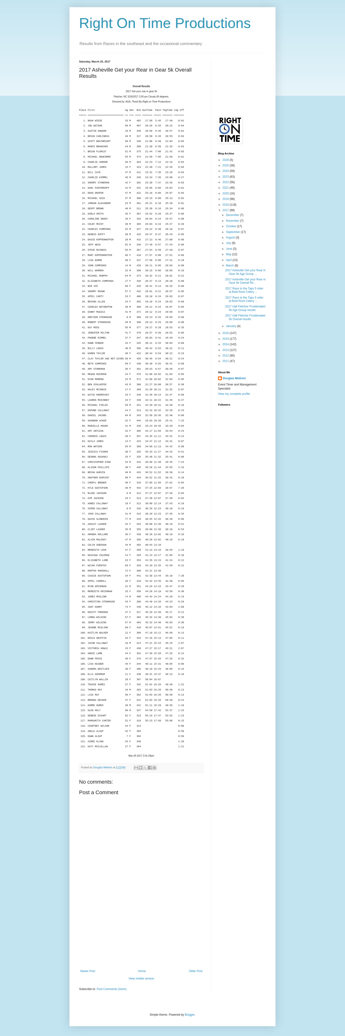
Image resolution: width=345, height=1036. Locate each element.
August (231, 237)
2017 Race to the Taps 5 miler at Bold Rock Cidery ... (244, 290)
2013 (226, 350)
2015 (226, 338)
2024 (226, 171)
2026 (226, 160)
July (229, 243)
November (233, 220)
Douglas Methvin (234, 378)
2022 (226, 182)
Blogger (190, 1014)
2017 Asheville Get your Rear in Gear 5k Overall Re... (245, 281)
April (229, 260)
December (233, 215)
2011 (226, 361)
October (231, 226)
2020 (226, 193)
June (229, 248)
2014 (226, 344)
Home (142, 971)
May (229, 254)
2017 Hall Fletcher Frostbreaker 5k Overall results (245, 317)
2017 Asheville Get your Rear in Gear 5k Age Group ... (245, 272)
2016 (226, 333)
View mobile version (141, 978)
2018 (226, 204)
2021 (226, 187)
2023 (226, 176)
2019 (226, 199)
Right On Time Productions (165, 23)
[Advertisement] (141, 933)
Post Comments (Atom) (111, 989)
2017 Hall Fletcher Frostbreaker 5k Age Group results (245, 308)
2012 (226, 355)
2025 (226, 165)
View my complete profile (234, 394)
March (230, 265)
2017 (226, 210)
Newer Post (87, 971)
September (233, 232)
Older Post (195, 971)
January (231, 326)
